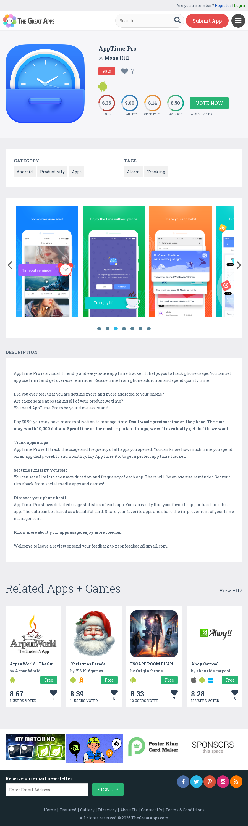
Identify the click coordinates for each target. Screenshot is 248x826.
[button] (9, 264)
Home (50, 809)
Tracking (156, 171)
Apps (77, 171)
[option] (47, 262)
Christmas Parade (87, 664)
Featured (68, 809)
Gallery (87, 809)
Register (223, 5)
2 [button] (107, 329)
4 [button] (124, 329)
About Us (128, 809)
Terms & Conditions (185, 809)
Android (25, 171)
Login (239, 5)
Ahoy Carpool (205, 664)
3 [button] (116, 329)
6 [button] (140, 329)
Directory (107, 809)
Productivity (52, 171)
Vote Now (209, 103)
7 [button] (149, 329)
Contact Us (151, 809)
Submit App (207, 20)
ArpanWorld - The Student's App (42, 664)
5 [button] (132, 329)
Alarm (133, 171)
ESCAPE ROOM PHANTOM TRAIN (164, 664)
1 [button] (99, 329)
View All (230, 590)
